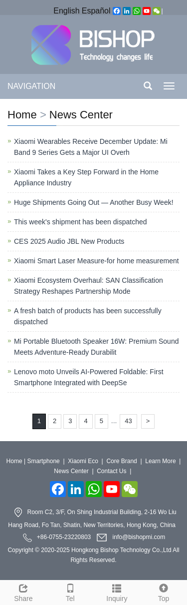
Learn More (160, 461)
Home (22, 114)
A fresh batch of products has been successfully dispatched (88, 316)
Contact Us (111, 471)
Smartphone (43, 461)
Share (23, 592)
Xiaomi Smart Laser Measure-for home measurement (96, 261)
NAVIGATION (31, 86)
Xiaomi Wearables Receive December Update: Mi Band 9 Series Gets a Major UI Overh (91, 146)
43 (128, 421)
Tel (70, 592)
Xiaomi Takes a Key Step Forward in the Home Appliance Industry (86, 177)
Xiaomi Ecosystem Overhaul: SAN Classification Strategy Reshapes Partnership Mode (88, 285)
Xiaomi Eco (83, 461)
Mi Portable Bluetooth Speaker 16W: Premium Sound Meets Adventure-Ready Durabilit (96, 346)
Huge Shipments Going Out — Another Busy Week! (94, 202)
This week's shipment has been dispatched (80, 222)
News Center (81, 114)
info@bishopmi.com (139, 537)
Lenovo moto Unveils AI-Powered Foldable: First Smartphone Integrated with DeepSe (89, 377)
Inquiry (117, 592)
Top (163, 592)
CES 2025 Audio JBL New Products (69, 241)
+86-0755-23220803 (64, 537)
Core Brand (121, 461)
